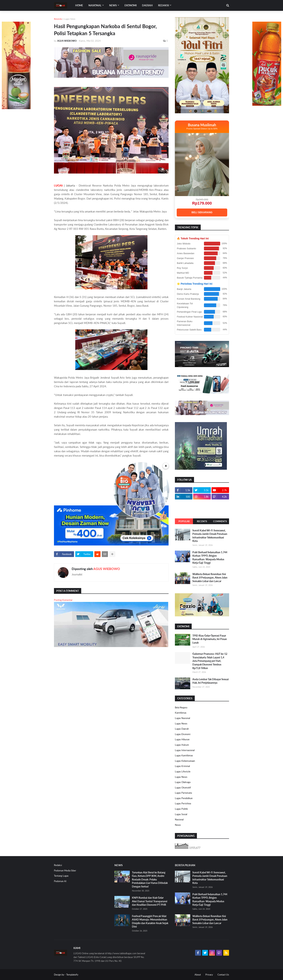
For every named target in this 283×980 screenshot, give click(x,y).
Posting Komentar (63, 599)
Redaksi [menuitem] (163, 5)
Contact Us (223, 974)
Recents (202, 521)
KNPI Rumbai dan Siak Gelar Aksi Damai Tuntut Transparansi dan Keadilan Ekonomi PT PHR (149, 901)
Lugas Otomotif (183, 787)
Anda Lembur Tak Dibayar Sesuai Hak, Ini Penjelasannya (210, 681)
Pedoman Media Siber (65, 870)
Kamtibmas (180, 712)
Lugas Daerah (182, 728)
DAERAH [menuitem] (147, 5)
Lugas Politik (181, 808)
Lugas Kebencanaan (185, 760)
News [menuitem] (113, 5)
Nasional (179, 819)
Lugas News (69, 18)
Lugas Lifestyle (182, 771)
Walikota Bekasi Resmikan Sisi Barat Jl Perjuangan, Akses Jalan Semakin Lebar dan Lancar (209, 578)
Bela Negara (181, 707)
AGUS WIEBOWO (106, 569)
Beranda (58, 18)
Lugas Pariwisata (183, 792)
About (198, 974)
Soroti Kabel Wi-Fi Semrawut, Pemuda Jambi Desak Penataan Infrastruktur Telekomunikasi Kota (209, 536)
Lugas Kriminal (182, 766)
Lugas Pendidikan (184, 798)
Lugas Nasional (182, 718)
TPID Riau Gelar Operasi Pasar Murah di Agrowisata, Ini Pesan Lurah (209, 639)
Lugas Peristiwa (183, 803)
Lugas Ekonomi (182, 734)
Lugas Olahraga (182, 782)
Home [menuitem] (79, 5)
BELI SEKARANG (201, 212)
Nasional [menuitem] (94, 5)
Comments (220, 521)
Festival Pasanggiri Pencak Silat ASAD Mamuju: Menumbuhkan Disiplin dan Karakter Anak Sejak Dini (150, 921)
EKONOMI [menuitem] (131, 5)
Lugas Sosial (181, 814)
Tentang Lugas (61, 875)
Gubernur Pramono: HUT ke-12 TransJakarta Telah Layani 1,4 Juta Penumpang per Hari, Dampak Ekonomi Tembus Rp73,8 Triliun (209, 660)
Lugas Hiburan (182, 739)
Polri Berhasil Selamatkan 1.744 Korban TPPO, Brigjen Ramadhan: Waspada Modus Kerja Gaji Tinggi (209, 557)
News (178, 824)
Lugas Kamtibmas (184, 755)
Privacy (209, 974)
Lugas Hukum (182, 744)
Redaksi (58, 865)
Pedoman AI (60, 881)
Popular (184, 521)
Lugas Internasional (185, 750)
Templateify (72, 974)
